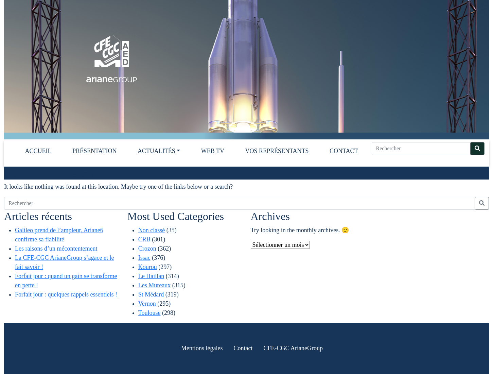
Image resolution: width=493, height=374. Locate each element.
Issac (144, 257)
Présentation (94, 151)
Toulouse (149, 312)
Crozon (147, 248)
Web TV (212, 151)
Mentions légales (202, 348)
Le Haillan (151, 276)
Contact (344, 151)
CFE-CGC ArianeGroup (293, 348)
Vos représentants (277, 151)
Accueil (38, 151)
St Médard (151, 294)
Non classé (151, 230)
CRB (144, 239)
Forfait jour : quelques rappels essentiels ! (66, 294)
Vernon (147, 303)
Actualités (156, 151)
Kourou (147, 267)
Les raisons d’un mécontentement (56, 248)
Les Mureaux (154, 285)
